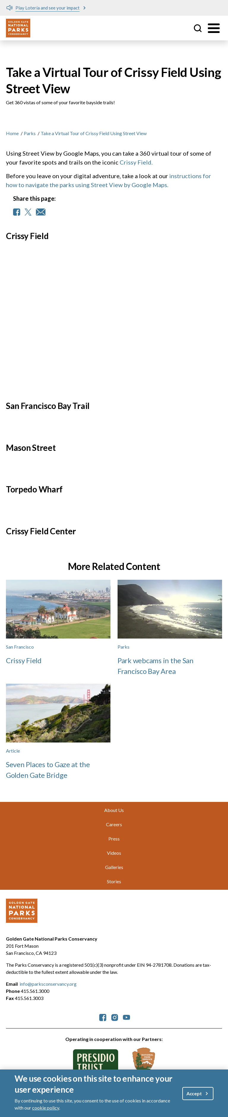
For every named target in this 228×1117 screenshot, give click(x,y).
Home (12, 133)
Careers (114, 824)
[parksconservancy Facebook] (102, 1017)
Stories (114, 881)
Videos (114, 853)
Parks (30, 133)
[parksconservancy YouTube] (126, 1017)
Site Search (197, 28)
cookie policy (45, 1107)
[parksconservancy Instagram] (114, 1017)
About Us (114, 810)
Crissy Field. (136, 162)
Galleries (114, 867)
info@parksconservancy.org (48, 984)
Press (114, 838)
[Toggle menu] (213, 28)
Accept (194, 1093)
